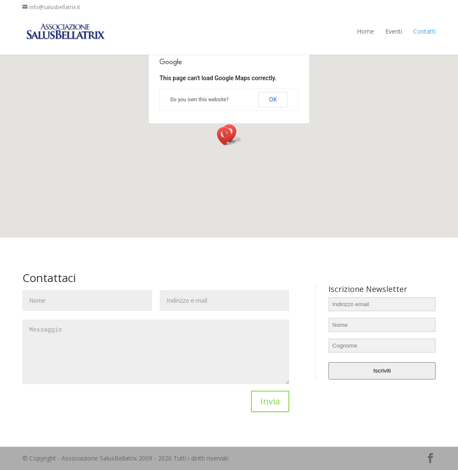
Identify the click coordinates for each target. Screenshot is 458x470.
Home (365, 31)
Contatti (424, 31)
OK (273, 99)
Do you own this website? (199, 100)
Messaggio (155, 352)
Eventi (393, 31)
